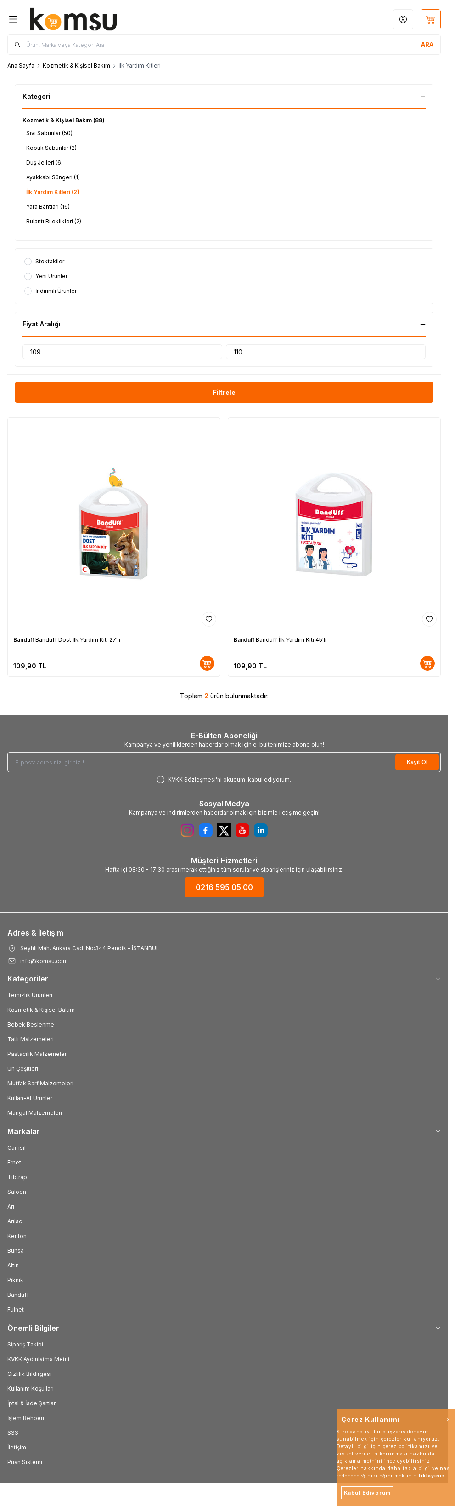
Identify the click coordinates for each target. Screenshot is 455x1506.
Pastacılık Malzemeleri (37, 1053)
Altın (13, 1265)
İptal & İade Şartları (32, 1403)
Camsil (16, 1147)
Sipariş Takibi (25, 1344)
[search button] (427, 44)
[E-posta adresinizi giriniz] (224, 762)
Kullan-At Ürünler (29, 1098)
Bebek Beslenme (30, 1024)
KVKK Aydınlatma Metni (38, 1359)
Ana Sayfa (20, 65)
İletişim (16, 1447)
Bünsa (15, 1250)
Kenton (17, 1235)
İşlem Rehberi (25, 1418)
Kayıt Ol (417, 762)
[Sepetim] (431, 19)
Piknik (15, 1280)
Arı (10, 1206)
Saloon (16, 1191)
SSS (12, 1432)
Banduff (24, 639)
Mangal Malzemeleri (34, 1112)
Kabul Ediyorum (367, 1492)
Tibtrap (17, 1177)
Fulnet (15, 1309)
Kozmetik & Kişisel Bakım (76, 65)
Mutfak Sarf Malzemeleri (40, 1083)
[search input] (224, 44)
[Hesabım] (403, 19)
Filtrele (224, 392)
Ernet (14, 1162)
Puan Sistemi (24, 1462)
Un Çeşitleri (22, 1068)
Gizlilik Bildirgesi (29, 1373)
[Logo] (73, 19)
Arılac (14, 1221)
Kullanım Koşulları (30, 1388)
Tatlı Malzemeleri (30, 1039)
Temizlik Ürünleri (29, 995)
